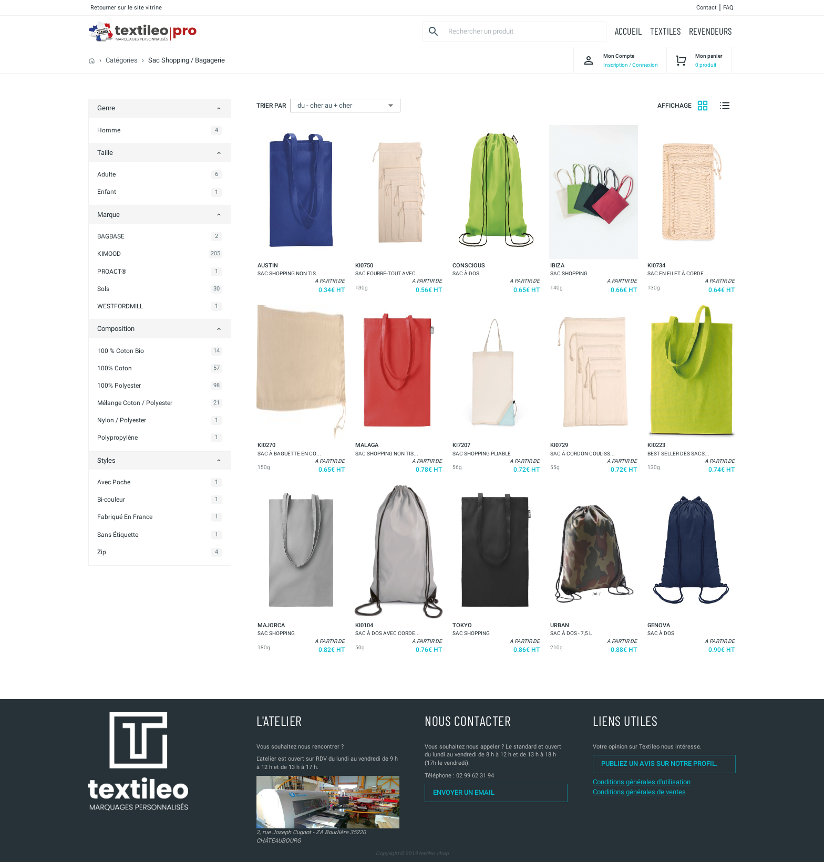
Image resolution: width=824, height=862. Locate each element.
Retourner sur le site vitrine (126, 7)
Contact (706, 7)
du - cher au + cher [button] (324, 105)
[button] (628, 31)
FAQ (728, 7)
